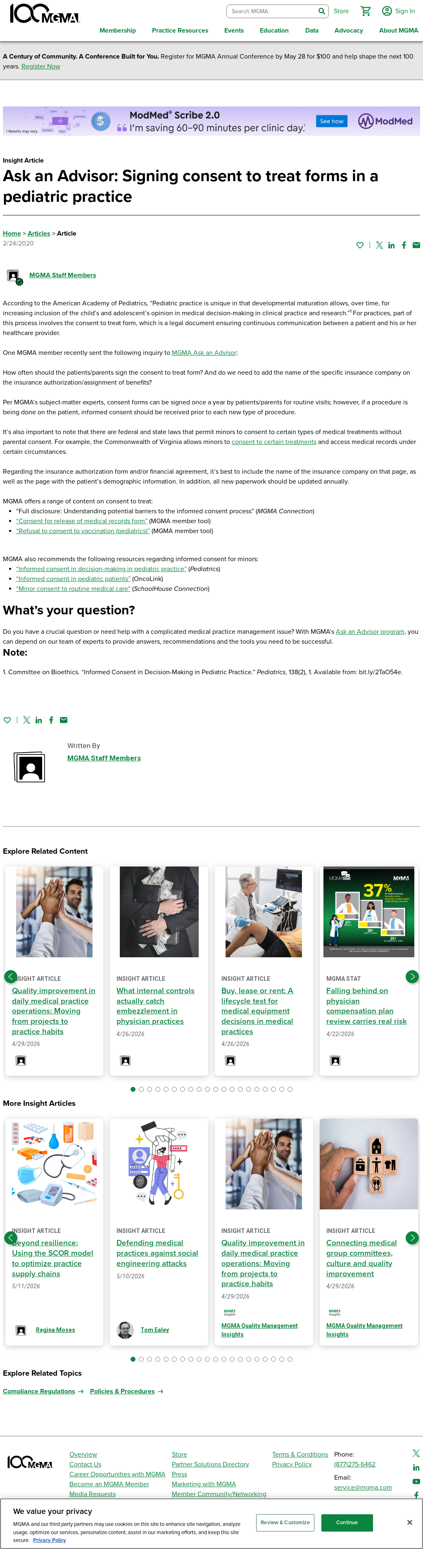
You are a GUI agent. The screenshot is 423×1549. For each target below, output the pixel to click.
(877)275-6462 (354, 1461)
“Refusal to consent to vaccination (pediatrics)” (83, 528)
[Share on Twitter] (379, 242)
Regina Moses (55, 1327)
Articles (39, 231)
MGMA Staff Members (62, 273)
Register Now (40, 64)
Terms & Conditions (300, 1451)
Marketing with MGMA (204, 1481)
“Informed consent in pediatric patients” (73, 576)
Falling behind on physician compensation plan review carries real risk (367, 1003)
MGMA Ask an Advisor (204, 350)
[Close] (410, 1523)
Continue (347, 1522)
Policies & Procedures (122, 1388)
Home (12, 231)
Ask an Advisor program (370, 629)
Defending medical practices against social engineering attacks (158, 1250)
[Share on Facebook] (404, 242)
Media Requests (92, 1491)
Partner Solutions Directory (210, 1461)
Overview (83, 1451)
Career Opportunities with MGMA (117, 1471)
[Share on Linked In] (391, 242)
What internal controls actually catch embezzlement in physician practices (155, 1003)
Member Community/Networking (219, 1491)
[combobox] (270, 10)
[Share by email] (416, 242)
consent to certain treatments (274, 439)
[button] (364, 10)
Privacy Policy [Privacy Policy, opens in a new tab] (49, 1540)
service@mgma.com (363, 1485)
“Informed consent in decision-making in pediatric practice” (101, 566)
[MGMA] (44, 15)
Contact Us (85, 1461)
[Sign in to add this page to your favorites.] (360, 242)
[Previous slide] (10, 973)
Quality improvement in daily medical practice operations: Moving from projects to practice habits (54, 1008)
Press (179, 1471)
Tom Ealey (154, 1327)
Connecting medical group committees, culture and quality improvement (362, 1255)
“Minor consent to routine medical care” (73, 586)
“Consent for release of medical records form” (81, 519)
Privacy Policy (292, 1461)
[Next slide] (412, 973)
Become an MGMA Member (109, 1481)
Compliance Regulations (39, 1388)
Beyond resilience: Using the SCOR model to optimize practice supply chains (53, 1255)
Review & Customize (285, 1522)
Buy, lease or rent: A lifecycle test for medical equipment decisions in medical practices (257, 1008)
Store (179, 1451)
